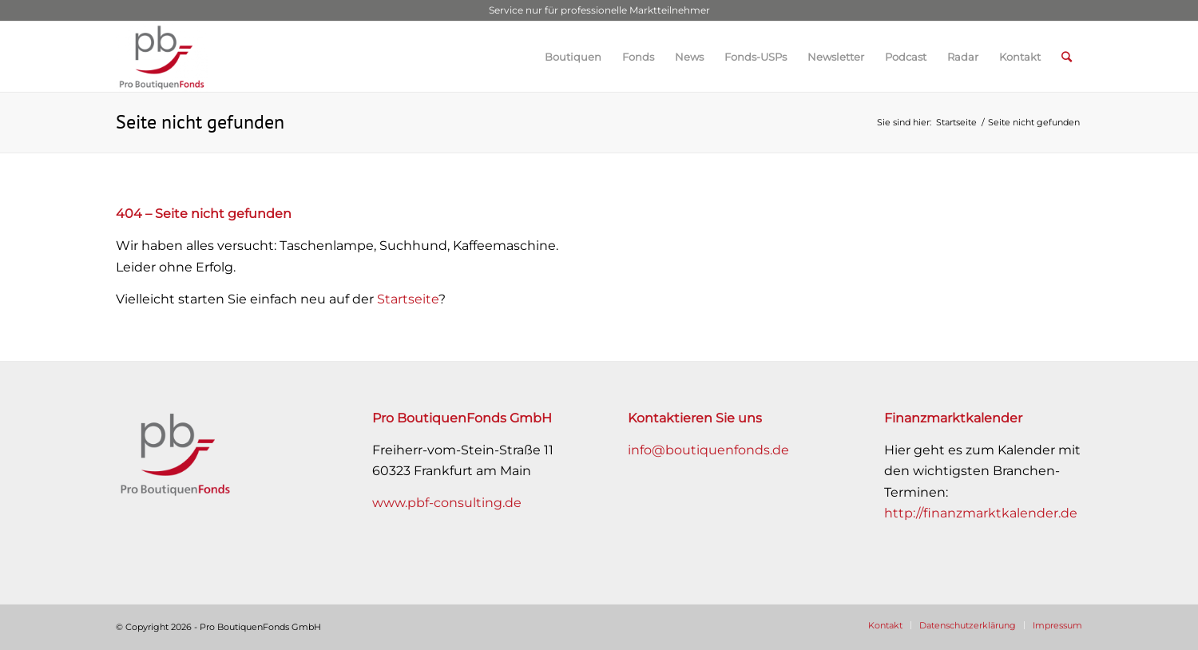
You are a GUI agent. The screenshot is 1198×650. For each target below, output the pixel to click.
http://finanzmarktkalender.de (980, 513)
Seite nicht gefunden (200, 121)
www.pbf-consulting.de (447, 502)
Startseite (407, 299)
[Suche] (1066, 57)
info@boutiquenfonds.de (708, 450)
